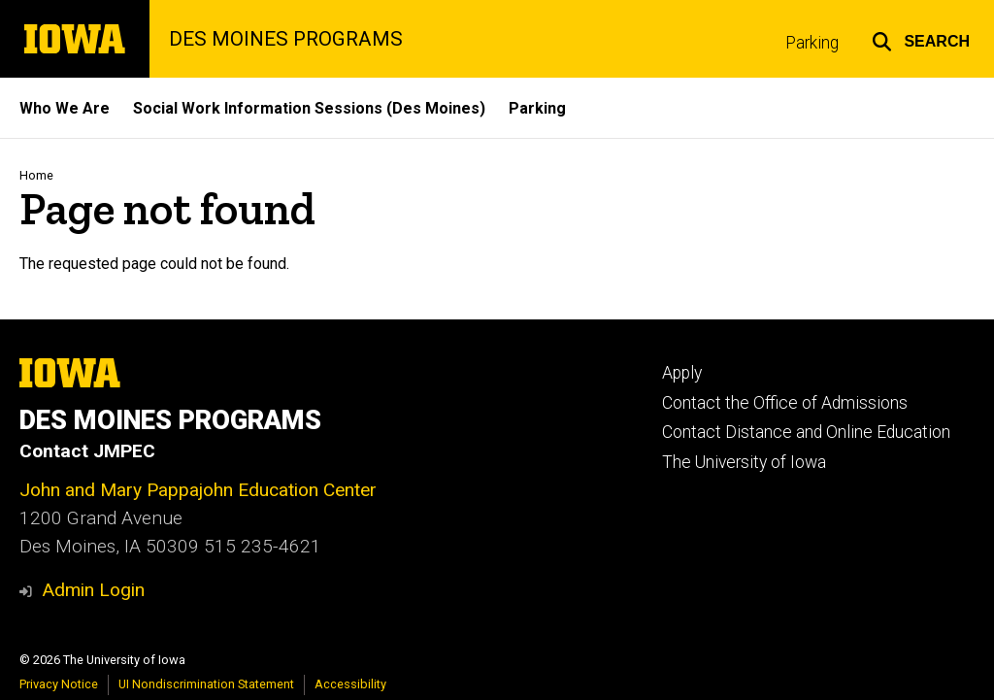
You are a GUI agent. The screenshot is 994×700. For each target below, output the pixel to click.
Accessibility (350, 684)
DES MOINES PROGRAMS (286, 39)
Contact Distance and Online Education (806, 432)
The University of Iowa (744, 462)
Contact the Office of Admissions (785, 403)
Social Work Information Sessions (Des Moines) (309, 108)
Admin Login (93, 590)
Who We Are (64, 108)
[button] (920, 39)
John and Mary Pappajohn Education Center (198, 490)
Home (36, 175)
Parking (812, 42)
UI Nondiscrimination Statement (206, 684)
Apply (682, 373)
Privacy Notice (58, 684)
